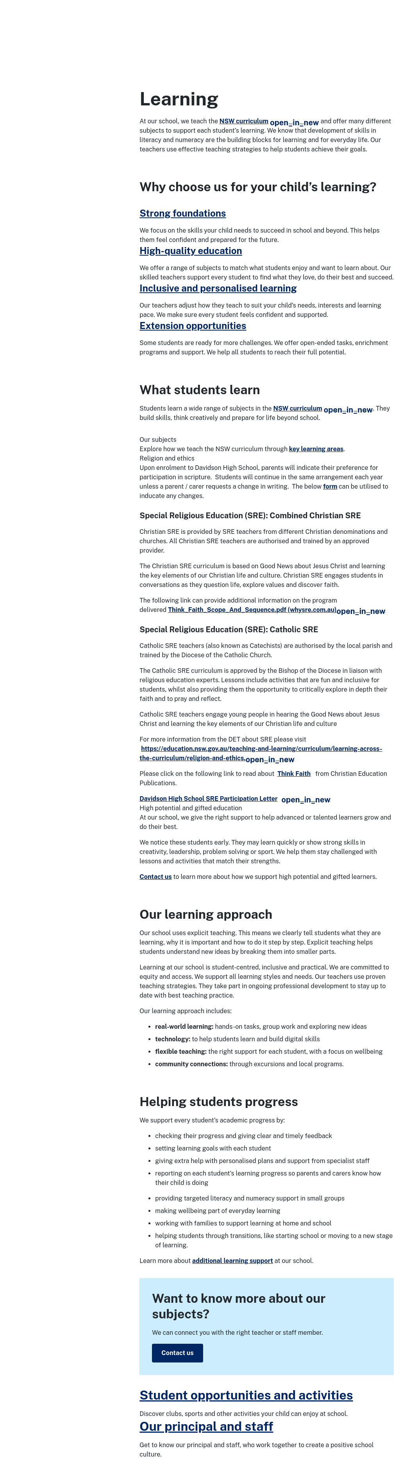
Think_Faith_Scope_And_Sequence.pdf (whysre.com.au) (277, 610)
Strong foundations (182, 213)
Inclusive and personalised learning (217, 288)
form (330, 486)
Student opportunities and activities (246, 1395)
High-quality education (190, 250)
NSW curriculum (269, 121)
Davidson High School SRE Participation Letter (234, 798)
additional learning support (232, 1261)
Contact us (155, 876)
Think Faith (294, 773)
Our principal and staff (206, 1426)
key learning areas (316, 449)
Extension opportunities (192, 325)
